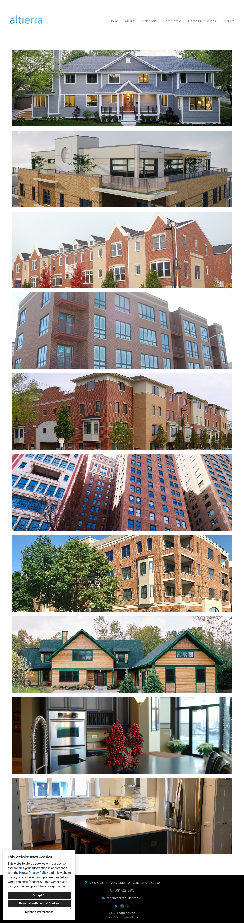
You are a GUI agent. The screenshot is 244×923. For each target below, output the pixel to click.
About (130, 21)
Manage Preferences (39, 912)
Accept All (39, 895)
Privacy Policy (112, 917)
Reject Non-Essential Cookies (39, 903)
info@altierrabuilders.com (124, 898)
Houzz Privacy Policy (33, 873)
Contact (228, 21)
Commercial (173, 21)
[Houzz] (115, 906)
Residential (149, 21)
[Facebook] (122, 906)
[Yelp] (128, 906)
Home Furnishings (202, 21)
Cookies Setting (131, 917)
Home (114, 21)
